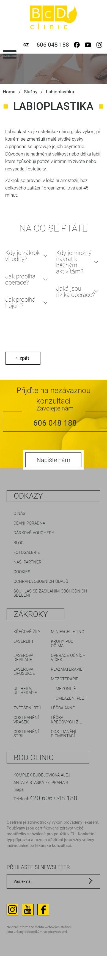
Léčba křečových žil (66, 719)
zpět (24, 358)
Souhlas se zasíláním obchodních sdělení (50, 593)
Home (9, 91)
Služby (30, 91)
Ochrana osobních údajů (40, 581)
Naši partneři (28, 562)
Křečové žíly (26, 631)
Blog (18, 542)
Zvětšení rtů (27, 707)
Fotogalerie (26, 552)
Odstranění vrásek (26, 719)
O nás (19, 513)
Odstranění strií (26, 733)
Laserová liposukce (24, 671)
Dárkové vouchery (33, 532)
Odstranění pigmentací (63, 733)
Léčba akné (63, 707)
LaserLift (23, 641)
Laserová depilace (23, 657)
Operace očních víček (68, 657)
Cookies (21, 571)
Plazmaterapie (67, 669)
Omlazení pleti (71, 698)
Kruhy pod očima (62, 643)
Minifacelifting (67, 631)
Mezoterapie (64, 678)
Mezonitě (66, 688)
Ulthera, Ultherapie (25, 690)
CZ (26, 45)
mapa (18, 789)
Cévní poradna (29, 523)
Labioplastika (60, 91)
